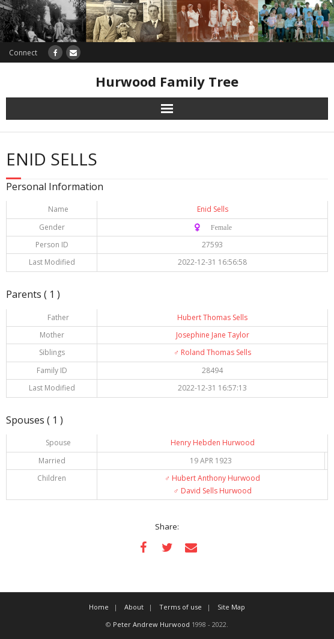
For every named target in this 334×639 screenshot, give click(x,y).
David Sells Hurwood (213, 491)
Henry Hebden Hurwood (213, 442)
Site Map (231, 606)
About (134, 606)
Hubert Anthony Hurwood (212, 478)
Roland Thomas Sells (212, 352)
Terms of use (180, 606)
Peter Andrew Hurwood (151, 624)
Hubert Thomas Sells (212, 317)
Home (99, 606)
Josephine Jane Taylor (212, 335)
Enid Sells (212, 209)
